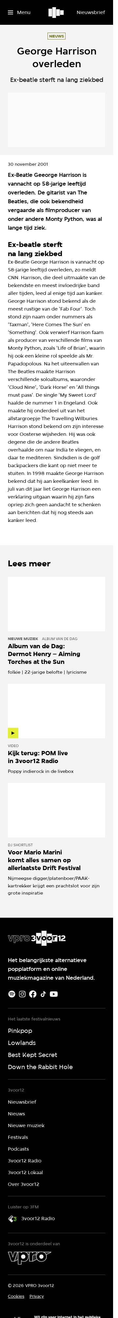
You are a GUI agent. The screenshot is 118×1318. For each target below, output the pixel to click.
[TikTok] (43, 994)
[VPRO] (29, 1257)
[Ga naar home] (56, 12)
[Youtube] (54, 994)
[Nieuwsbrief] (90, 12)
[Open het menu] (19, 12)
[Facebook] (33, 994)
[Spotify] (12, 994)
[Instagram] (22, 994)
